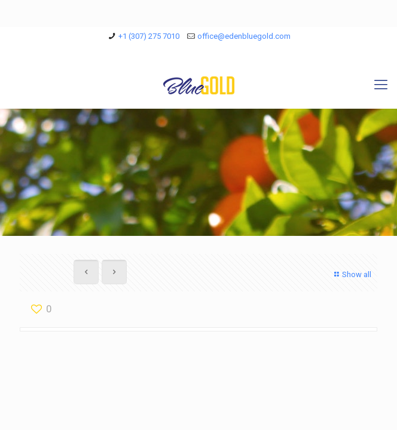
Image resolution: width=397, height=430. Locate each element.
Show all (351, 274)
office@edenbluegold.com (244, 36)
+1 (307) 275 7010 (148, 36)
